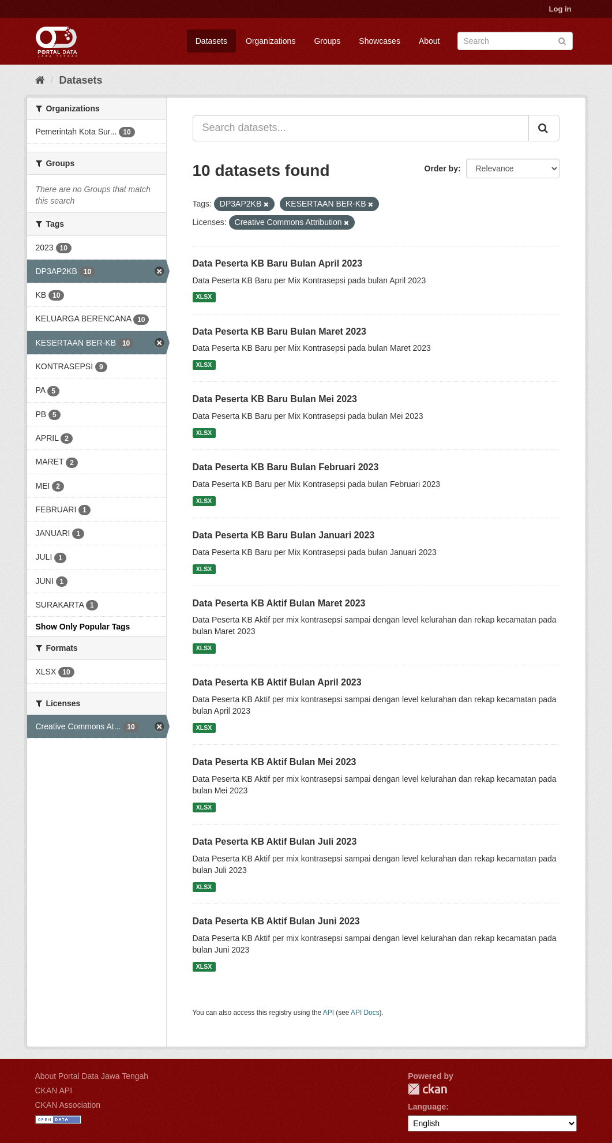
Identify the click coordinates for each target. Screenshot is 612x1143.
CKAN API (54, 1090)
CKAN (427, 1089)
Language (427, 1106)
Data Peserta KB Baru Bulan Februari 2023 (286, 467)
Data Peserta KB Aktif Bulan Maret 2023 (279, 603)
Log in (560, 9)
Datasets (211, 41)
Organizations (270, 41)
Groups (327, 41)
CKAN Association (68, 1105)
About (429, 41)
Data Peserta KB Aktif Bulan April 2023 (277, 682)
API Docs (365, 1013)
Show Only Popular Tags (83, 626)
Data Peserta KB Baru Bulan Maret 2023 (279, 331)
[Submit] (562, 40)
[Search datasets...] (361, 128)
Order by (441, 168)
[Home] (40, 80)
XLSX (204, 297)
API (328, 1013)
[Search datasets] (515, 41)
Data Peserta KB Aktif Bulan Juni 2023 (276, 921)
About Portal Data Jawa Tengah (92, 1076)
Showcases (379, 41)
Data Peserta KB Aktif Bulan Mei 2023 (274, 762)
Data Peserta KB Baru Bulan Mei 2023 (275, 399)
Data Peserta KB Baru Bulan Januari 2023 (284, 535)
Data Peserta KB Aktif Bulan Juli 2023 (275, 841)
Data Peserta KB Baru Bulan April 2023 (278, 263)
